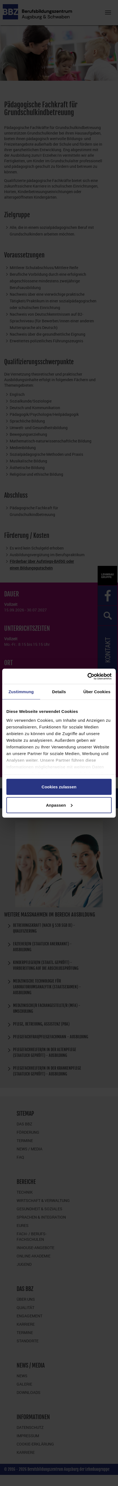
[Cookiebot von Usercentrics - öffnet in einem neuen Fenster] (87, 676)
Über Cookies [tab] (97, 691)
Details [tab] (59, 691)
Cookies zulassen (59, 786)
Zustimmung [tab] (21, 691)
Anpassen (59, 805)
